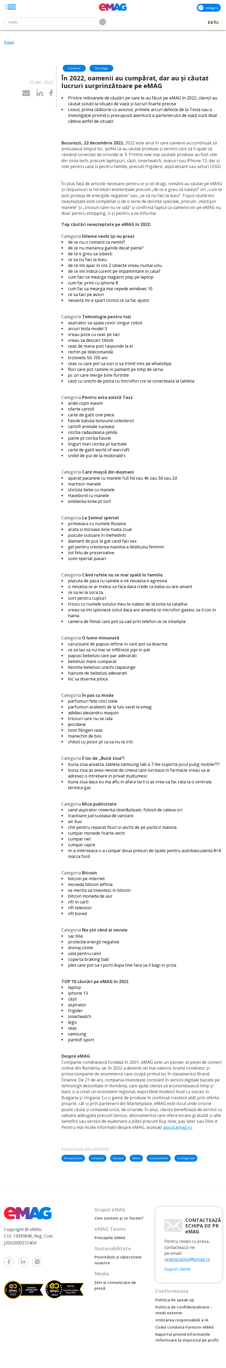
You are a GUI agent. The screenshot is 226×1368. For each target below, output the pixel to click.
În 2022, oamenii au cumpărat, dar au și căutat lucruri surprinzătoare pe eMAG (135, 82)
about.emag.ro (177, 1127)
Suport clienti (177, 1269)
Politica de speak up (174, 1299)
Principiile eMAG (109, 1237)
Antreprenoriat (73, 1158)
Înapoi (9, 42)
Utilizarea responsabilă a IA (181, 1319)
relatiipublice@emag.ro (187, 1259)
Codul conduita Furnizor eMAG (184, 1327)
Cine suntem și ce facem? (118, 1218)
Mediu (136, 1158)
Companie (97, 1158)
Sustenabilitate (158, 1158)
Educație (118, 1158)
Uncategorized (186, 1158)
